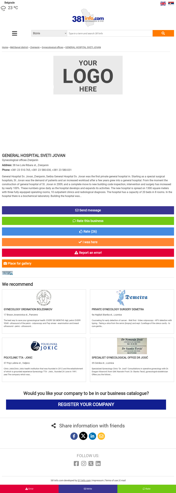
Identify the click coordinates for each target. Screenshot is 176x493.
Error (29, 488)
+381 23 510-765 (20, 169)
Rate (146, 488)
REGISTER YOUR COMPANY (86, 404)
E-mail (122, 480)
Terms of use (111, 480)
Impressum (98, 480)
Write (88, 488)
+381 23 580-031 (62, 169)
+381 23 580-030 (41, 169)
